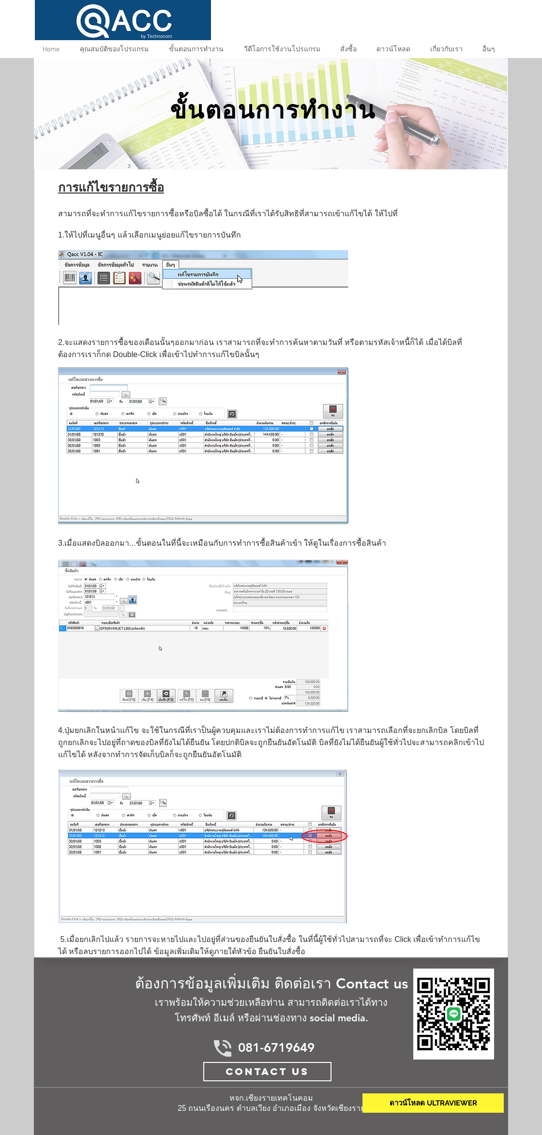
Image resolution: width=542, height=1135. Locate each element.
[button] (198, 50)
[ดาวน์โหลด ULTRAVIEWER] (433, 1103)
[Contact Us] (267, 1071)
